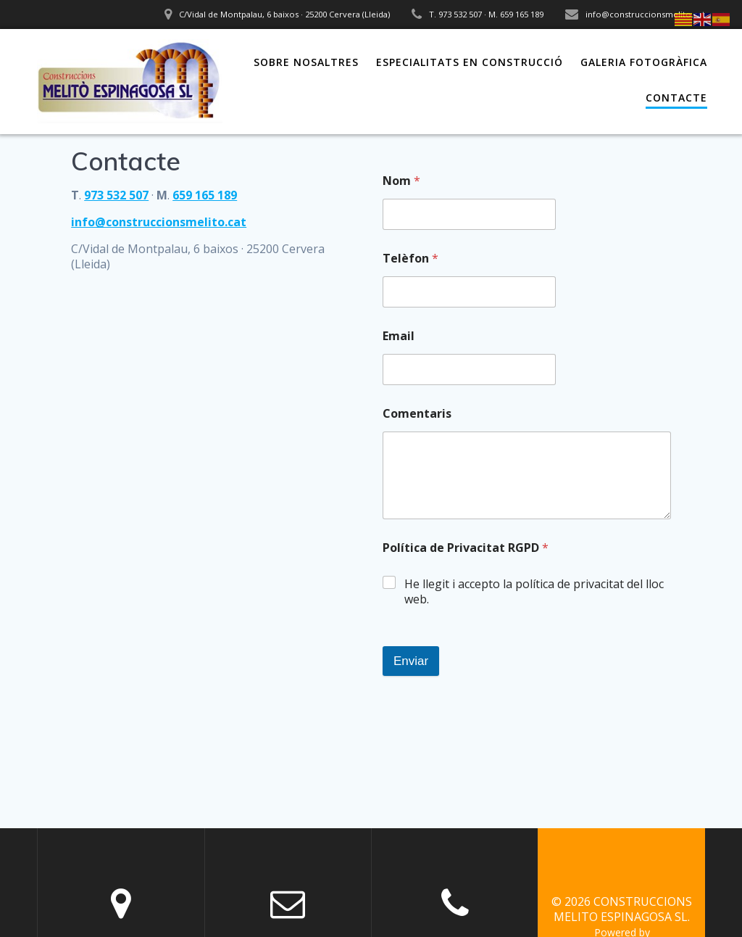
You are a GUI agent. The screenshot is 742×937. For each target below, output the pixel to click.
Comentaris (417, 414)
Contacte (676, 97)
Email (398, 336)
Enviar (410, 661)
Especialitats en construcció (469, 62)
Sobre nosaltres (306, 62)
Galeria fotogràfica (643, 62)
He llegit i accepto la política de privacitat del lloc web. (534, 592)
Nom (401, 181)
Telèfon (410, 258)
